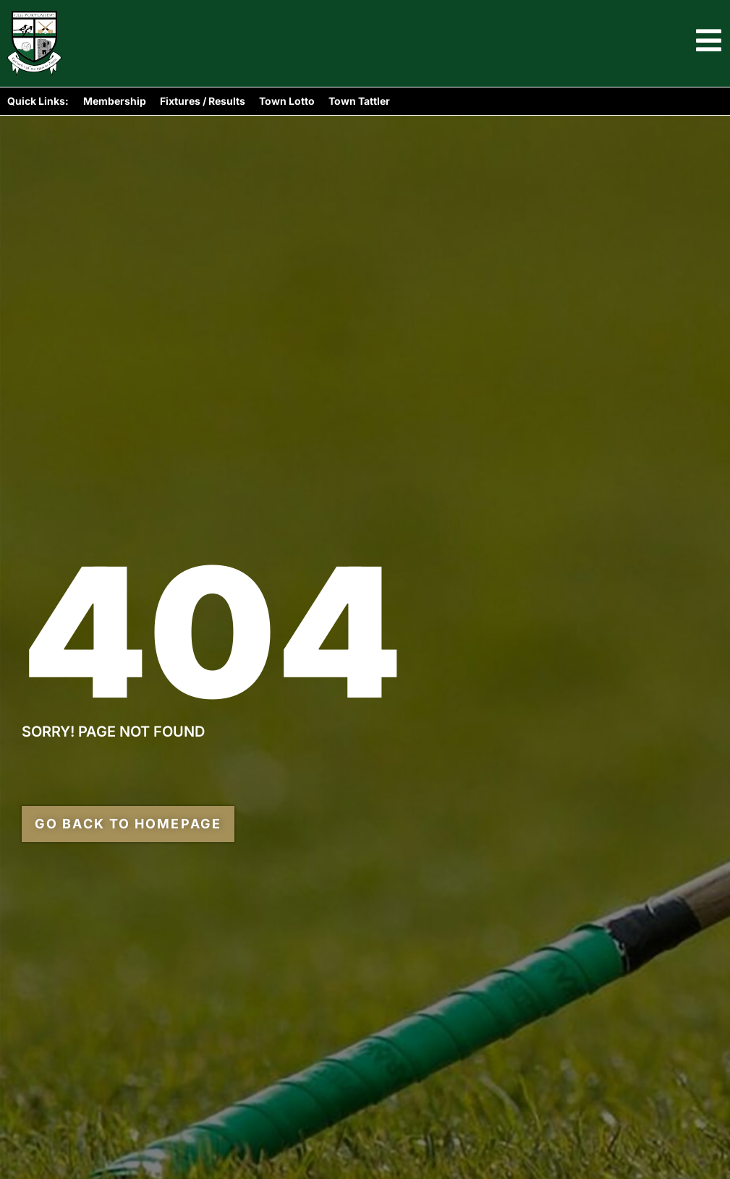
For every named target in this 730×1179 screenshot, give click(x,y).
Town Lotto (287, 101)
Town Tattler (359, 101)
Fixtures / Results (202, 101)
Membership (114, 101)
